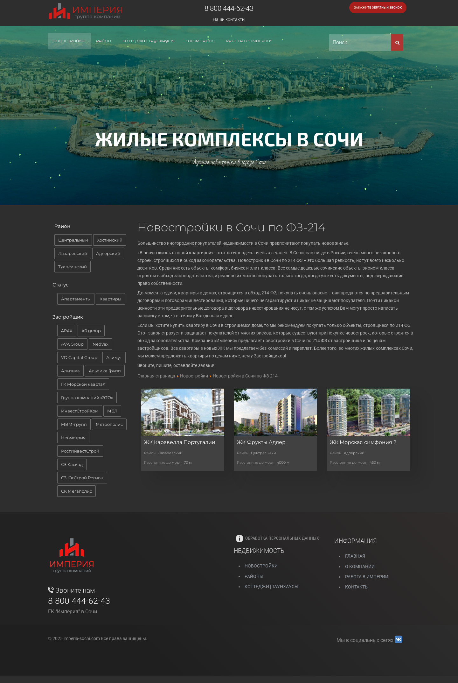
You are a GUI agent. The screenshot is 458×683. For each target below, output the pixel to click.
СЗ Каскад (72, 464)
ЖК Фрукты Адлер (261, 442)
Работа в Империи (366, 576)
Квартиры (110, 298)
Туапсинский (72, 266)
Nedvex (100, 344)
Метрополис (109, 424)
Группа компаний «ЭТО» (87, 397)
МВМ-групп (74, 424)
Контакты (357, 586)
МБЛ (112, 410)
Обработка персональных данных (277, 538)
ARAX (67, 330)
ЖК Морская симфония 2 (363, 442)
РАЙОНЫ (254, 576)
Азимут (114, 357)
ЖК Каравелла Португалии (179, 442)
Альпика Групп (105, 370)
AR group (91, 330)
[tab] (92, 228)
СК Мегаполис (76, 491)
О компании (360, 566)
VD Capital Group (79, 357)
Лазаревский (72, 253)
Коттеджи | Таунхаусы (271, 586)
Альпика (70, 370)
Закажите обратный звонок (378, 7)
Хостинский (109, 240)
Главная (355, 556)
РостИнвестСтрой (80, 451)
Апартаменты (76, 298)
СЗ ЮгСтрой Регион (82, 477)
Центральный (73, 240)
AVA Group (72, 344)
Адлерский (108, 253)
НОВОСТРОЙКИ (261, 565)
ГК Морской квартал (83, 384)
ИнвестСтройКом (79, 410)
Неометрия (73, 437)
